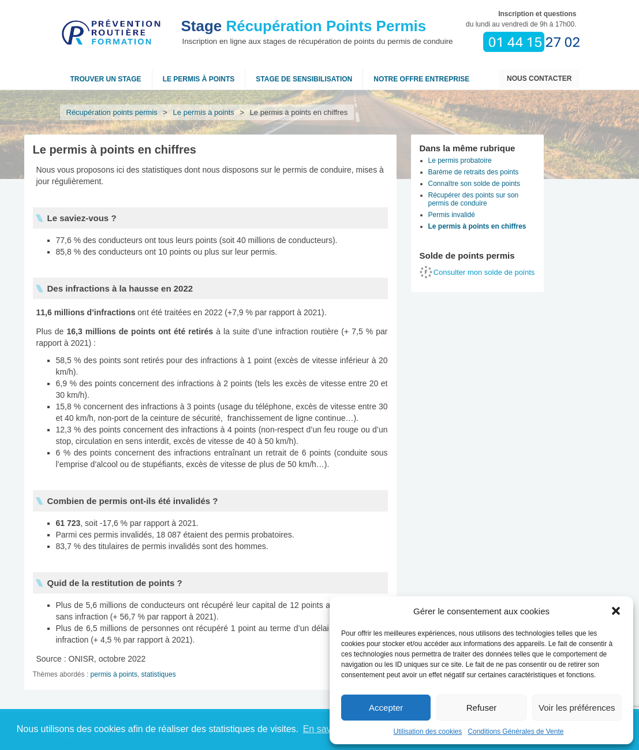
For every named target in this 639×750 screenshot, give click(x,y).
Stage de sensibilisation (304, 79)
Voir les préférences (577, 707)
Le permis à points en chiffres (477, 226)
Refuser (481, 707)
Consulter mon (484, 272)
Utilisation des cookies (428, 731)
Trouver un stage (105, 79)
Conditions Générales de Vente (515, 731)
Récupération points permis (112, 112)
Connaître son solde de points (474, 184)
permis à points (114, 674)
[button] (616, 611)
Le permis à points (199, 79)
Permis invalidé (451, 215)
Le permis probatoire (460, 160)
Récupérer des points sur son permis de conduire (473, 199)
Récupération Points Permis (304, 26)
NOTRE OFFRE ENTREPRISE (421, 79)
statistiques (158, 674)
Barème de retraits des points (473, 172)
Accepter (386, 707)
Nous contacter (539, 78)
